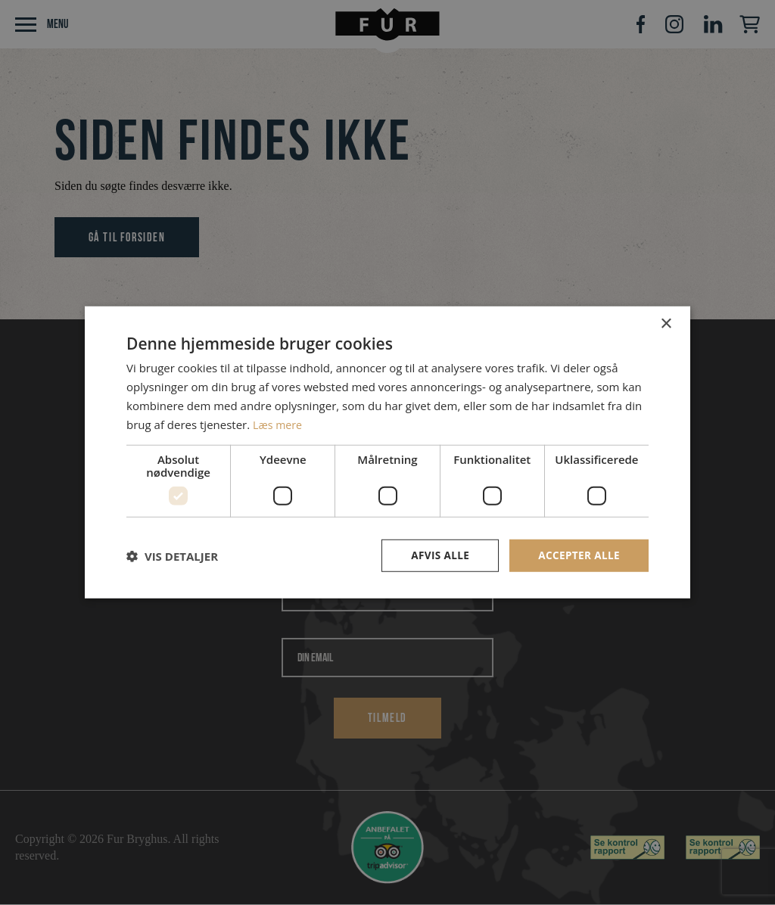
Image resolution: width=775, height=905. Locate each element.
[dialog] (387, 452)
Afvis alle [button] (436, 555)
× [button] (665, 323)
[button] (172, 556)
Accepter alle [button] (578, 555)
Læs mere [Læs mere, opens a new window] (279, 423)
